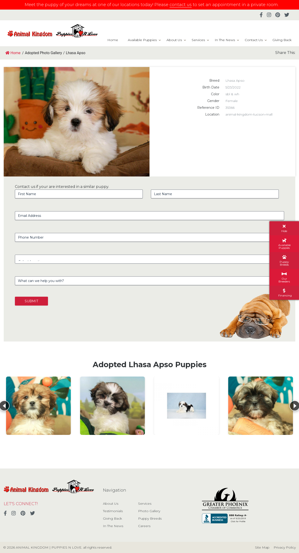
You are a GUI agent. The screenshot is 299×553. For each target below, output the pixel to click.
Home (112, 40)
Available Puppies (142, 40)
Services (198, 40)
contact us (181, 4)
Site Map (262, 547)
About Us (174, 40)
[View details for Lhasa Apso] (38, 406)
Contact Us (254, 40)
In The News (225, 40)
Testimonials (113, 511)
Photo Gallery (149, 511)
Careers (144, 526)
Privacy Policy (285, 547)
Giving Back (282, 40)
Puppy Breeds (150, 518)
